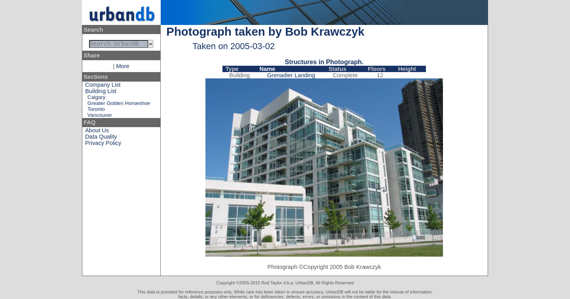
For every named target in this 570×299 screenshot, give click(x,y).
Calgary (96, 99)
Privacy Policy (103, 144)
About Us (97, 132)
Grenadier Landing (291, 75)
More (122, 68)
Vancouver (99, 117)
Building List (100, 93)
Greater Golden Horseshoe (118, 105)
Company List (103, 86)
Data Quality (101, 138)
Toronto (96, 111)
